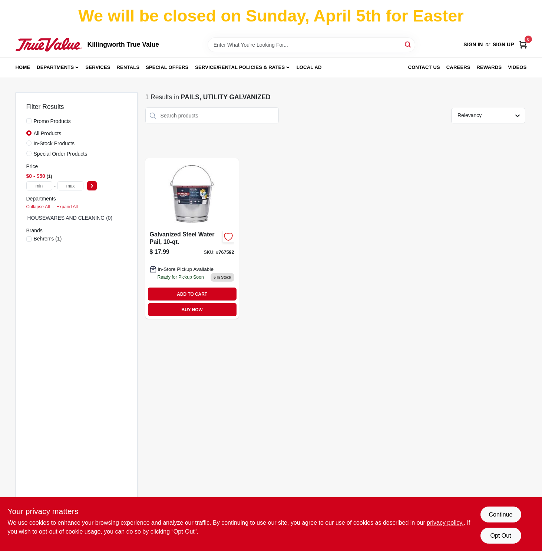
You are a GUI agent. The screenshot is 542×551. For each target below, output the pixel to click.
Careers (458, 67)
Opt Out (500, 535)
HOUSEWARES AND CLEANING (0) (70, 218)
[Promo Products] (29, 120)
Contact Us (424, 67)
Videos (517, 67)
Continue (500, 514)
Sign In (473, 44)
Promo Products (52, 121)
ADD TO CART (192, 294)
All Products (48, 133)
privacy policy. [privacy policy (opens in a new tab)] (445, 523)
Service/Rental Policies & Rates (240, 67)
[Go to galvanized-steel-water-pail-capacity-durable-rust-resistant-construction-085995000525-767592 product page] (192, 238)
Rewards (489, 67)
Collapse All (38, 206)
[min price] (39, 185)
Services (98, 67)
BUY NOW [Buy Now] (192, 309)
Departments (55, 67)
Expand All (67, 206)
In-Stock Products (54, 143)
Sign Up (503, 44)
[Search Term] (311, 44)
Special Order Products (60, 154)
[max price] (70, 185)
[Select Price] (92, 185)
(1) (48, 239)
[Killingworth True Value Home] (49, 44)
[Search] (408, 44)
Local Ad (309, 67)
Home (23, 67)
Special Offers (167, 67)
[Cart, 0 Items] (523, 45)
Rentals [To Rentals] (128, 67)
